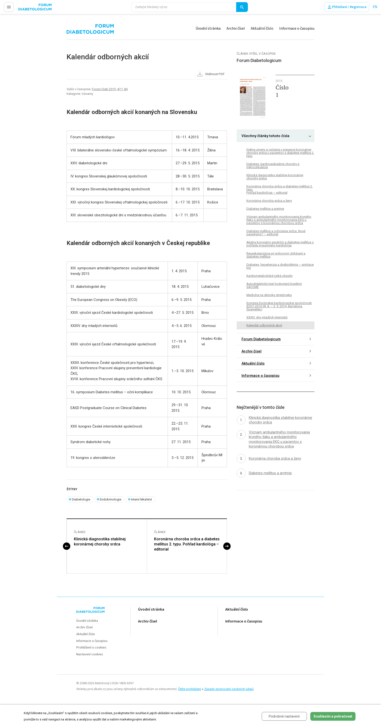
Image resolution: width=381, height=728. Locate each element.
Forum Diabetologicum (261, 339)
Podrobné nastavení (284, 716)
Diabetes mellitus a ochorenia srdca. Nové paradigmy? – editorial (275, 232)
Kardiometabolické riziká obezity (269, 276)
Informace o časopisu (296, 28)
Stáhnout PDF (211, 74)
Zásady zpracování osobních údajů (228, 689)
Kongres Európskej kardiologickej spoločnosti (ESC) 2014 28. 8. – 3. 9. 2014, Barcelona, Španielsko (279, 306)
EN (375, 6)
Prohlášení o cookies (91, 648)
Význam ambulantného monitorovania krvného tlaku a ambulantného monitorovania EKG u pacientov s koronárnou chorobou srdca (278, 220)
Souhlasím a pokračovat (332, 716)
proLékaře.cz (28, 9)
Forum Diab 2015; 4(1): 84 (110, 89)
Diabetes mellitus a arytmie (265, 209)
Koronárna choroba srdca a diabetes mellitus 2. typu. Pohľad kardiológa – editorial (187, 544)
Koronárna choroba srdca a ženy (269, 200)
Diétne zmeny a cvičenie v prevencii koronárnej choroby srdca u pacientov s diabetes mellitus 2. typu (280, 153)
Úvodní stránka (208, 28)
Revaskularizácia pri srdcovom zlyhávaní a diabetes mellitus (275, 255)
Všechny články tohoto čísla (265, 136)
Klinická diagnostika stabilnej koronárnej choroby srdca (100, 542)
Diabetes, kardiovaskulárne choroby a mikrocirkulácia (272, 165)
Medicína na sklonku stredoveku (269, 295)
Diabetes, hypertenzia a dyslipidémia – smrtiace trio (280, 266)
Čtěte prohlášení (189, 689)
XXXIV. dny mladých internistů (266, 317)
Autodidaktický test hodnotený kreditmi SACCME (274, 285)
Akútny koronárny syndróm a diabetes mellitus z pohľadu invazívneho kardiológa (280, 243)
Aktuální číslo (262, 28)
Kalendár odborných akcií (264, 325)
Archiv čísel (235, 28)
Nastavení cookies (89, 654)
